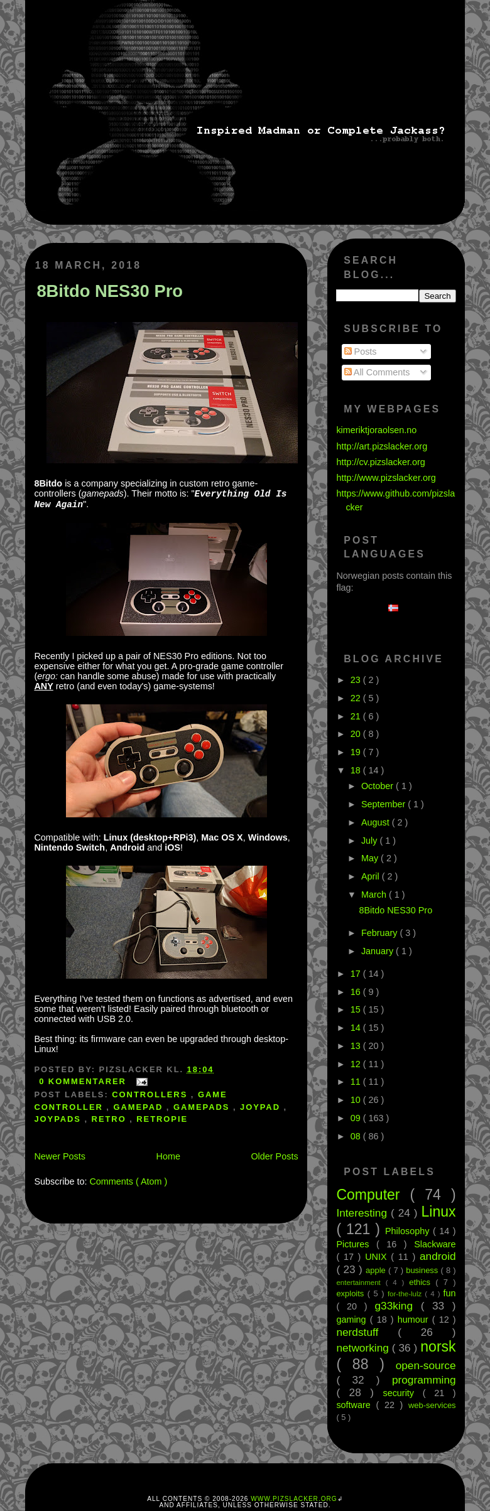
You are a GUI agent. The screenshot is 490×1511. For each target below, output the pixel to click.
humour (415, 1320)
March (375, 895)
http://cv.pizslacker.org (380, 462)
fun (450, 1293)
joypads (59, 1119)
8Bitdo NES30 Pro (109, 291)
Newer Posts (59, 1156)
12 (357, 1064)
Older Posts (274, 1156)
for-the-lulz (406, 1294)
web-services (432, 1405)
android (438, 1256)
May (371, 858)
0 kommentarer (84, 1081)
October (378, 786)
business (423, 1270)
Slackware (434, 1244)
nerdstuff (367, 1332)
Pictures (356, 1244)
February (380, 933)
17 (357, 974)
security (402, 1393)
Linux (439, 1211)
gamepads (203, 1107)
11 (357, 1082)
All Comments (377, 372)
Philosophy (409, 1231)
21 (357, 716)
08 (357, 1136)
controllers (151, 1094)
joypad (262, 1107)
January (378, 951)
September (384, 804)
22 (357, 698)
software (356, 1405)
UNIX (378, 1257)
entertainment (360, 1282)
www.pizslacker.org (294, 1498)
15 (357, 1009)
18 (357, 770)
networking (363, 1348)
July (370, 841)
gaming (352, 1320)
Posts (360, 352)
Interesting (363, 1213)
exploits (351, 1293)
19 (357, 752)
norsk (437, 1346)
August (376, 822)
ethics (422, 1282)
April (371, 876)
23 (357, 680)
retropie (162, 1119)
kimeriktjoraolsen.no (376, 430)
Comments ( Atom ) (128, 1181)
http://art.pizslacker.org (381, 446)
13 (357, 1046)
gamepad (139, 1107)
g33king (398, 1305)
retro (111, 1119)
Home (168, 1156)
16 (357, 992)
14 (357, 1028)
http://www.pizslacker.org (385, 478)
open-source (426, 1365)
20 (357, 734)
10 (357, 1100)
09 (357, 1118)
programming (424, 1380)
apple (377, 1270)
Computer (373, 1194)
